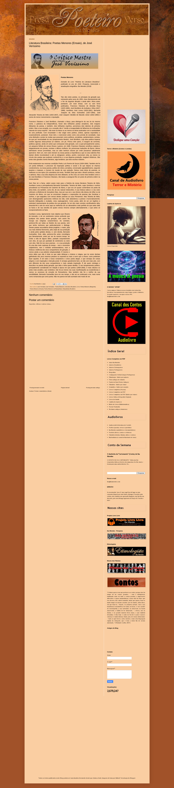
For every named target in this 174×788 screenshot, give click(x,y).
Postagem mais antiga (93, 387)
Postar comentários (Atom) (42, 391)
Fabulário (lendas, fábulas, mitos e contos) (122, 435)
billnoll (118, 778)
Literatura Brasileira (70, 287)
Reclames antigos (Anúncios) (118, 409)
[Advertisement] (64, 370)
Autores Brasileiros (115, 365)
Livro (78, 287)
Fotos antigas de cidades (117, 379)
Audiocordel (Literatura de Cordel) (120, 425)
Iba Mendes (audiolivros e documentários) (122, 430)
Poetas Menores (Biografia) (88, 287)
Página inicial (65, 387)
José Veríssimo (42, 287)
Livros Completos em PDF (117, 392)
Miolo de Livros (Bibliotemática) (119, 404)
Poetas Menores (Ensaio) (37, 289)
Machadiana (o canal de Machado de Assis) (122, 437)
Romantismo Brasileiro (69, 289)
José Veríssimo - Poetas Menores (55, 287)
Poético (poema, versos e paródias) (120, 427)
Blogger (132, 778)
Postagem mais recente (37, 387)
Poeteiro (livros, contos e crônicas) (120, 432)
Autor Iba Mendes (114, 362)
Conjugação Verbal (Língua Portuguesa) (122, 375)
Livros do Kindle (114, 399)
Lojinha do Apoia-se (115, 402)
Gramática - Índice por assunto (118, 387)
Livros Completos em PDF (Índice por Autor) (123, 394)
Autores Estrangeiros (116, 367)
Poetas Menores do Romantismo (53, 289)
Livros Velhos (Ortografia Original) (120, 397)
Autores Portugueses (115, 370)
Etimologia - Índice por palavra (118, 377)
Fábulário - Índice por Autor (117, 384)
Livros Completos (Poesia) (117, 389)
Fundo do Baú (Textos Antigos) (119, 382)
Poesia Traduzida (114, 407)
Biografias (112, 372)
